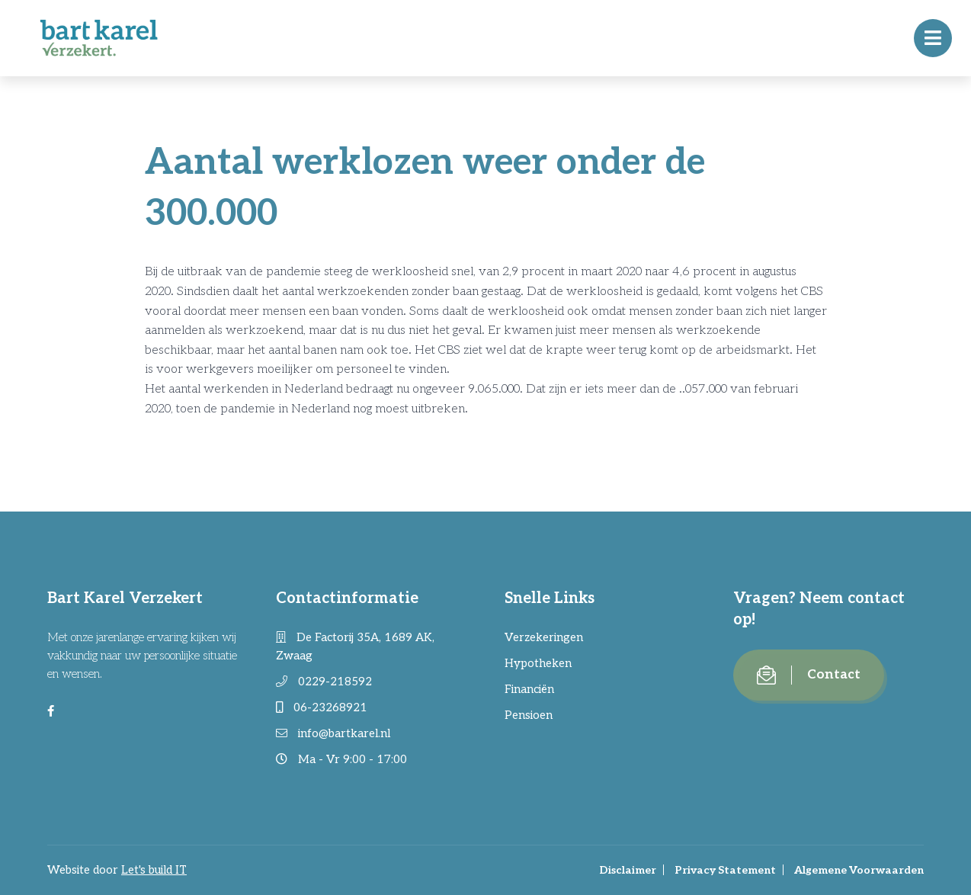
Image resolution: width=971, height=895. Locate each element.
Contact (808, 675)
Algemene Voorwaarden (859, 870)
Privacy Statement (725, 870)
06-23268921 (321, 707)
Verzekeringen (544, 637)
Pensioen (529, 715)
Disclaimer (627, 870)
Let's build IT (154, 870)
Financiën (529, 689)
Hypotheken (538, 663)
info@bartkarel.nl (333, 733)
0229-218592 (324, 681)
